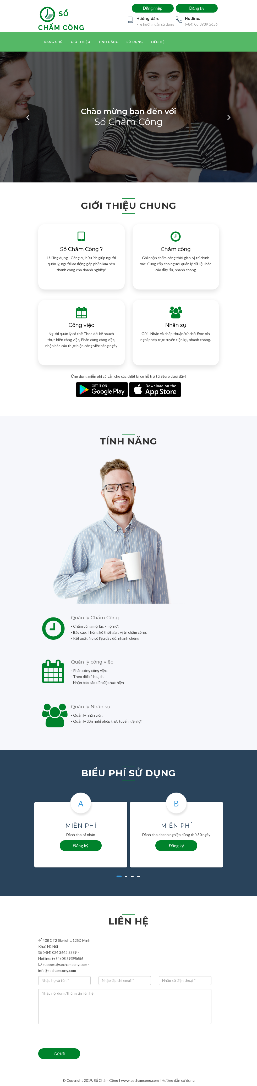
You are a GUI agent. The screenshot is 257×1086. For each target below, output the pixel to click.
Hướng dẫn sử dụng (178, 1080)
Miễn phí (80, 825)
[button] (28, 117)
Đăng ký (196, 7)
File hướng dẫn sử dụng (155, 24)
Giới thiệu (80, 42)
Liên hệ (158, 42)
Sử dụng (135, 42)
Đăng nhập (152, 7)
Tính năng (108, 42)
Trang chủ (52, 42)
